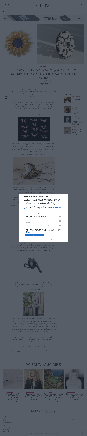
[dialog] (43, 218)
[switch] (59, 216)
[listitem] (43, 213)
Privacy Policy (50, 239)
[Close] (65, 196)
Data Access (43, 239)
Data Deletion (36, 239)
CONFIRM (34, 235)
